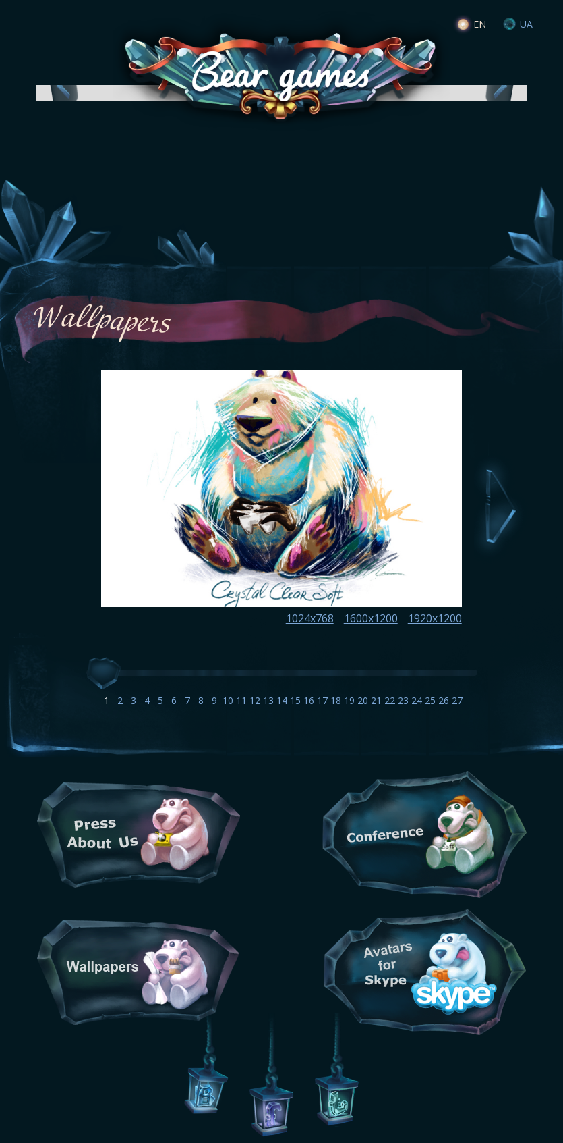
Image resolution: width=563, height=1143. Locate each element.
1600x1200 (371, 618)
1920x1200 (435, 618)
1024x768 (310, 618)
